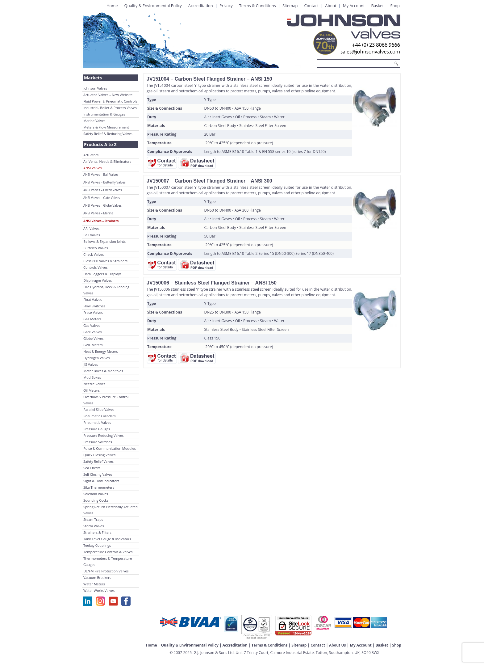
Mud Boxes (92, 377)
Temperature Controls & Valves (108, 552)
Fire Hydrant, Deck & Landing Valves (106, 290)
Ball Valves (91, 235)
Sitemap (290, 5)
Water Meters (94, 584)
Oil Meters (91, 390)
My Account (354, 5)
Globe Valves (93, 338)
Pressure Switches (97, 442)
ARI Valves (91, 228)
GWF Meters (93, 345)
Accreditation (200, 5)
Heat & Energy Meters (100, 351)
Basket (377, 5)
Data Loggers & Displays (102, 274)
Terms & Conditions (257, 5)
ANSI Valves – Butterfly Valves (104, 182)
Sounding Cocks (95, 500)
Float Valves (92, 299)
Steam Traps (93, 519)
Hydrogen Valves (96, 358)
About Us (337, 645)
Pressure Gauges (96, 429)
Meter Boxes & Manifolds (103, 371)
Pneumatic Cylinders (99, 416)
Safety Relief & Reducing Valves (107, 133)
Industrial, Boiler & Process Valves (110, 107)
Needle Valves (94, 383)
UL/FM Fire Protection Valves (106, 571)
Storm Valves (93, 526)
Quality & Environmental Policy (153, 5)
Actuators (90, 155)
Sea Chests (91, 468)
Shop (395, 5)
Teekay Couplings (97, 545)
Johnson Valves (95, 88)
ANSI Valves (92, 168)
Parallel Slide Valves (98, 409)
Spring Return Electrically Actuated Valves (110, 509)
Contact (311, 5)
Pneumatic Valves (97, 422)
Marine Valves (94, 120)
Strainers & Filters (97, 532)
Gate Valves (92, 332)
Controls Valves (95, 267)
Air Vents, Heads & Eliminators (107, 161)
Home (112, 5)
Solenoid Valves (95, 493)
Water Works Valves (99, 590)
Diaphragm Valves (97, 280)
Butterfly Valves (95, 248)
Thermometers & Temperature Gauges (107, 561)
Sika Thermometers (98, 487)
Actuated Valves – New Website (107, 94)
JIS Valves (90, 364)
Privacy (226, 5)
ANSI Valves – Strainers (101, 221)
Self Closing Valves (97, 474)
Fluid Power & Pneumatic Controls (110, 101)
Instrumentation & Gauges (104, 114)
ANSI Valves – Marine (98, 213)
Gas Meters (92, 319)
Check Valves (93, 254)
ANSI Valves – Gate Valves (101, 198)
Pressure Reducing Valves (103, 435)
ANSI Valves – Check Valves (102, 190)
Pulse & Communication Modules (109, 448)
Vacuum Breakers (97, 577)
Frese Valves (93, 312)
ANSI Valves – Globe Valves (102, 205)
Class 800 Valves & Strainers (105, 261)
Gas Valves (91, 325)
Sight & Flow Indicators (101, 480)
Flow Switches (94, 306)
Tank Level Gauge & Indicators (107, 539)
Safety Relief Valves (98, 461)
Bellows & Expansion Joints (104, 241)
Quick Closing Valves (99, 455)
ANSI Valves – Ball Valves (100, 174)
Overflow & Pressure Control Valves (105, 399)
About (330, 5)
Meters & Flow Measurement (106, 127)
